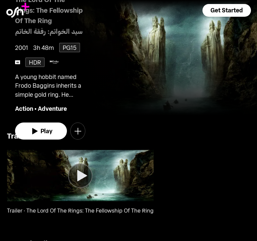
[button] (226, 10)
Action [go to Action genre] (24, 108)
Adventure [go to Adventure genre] (52, 108)
